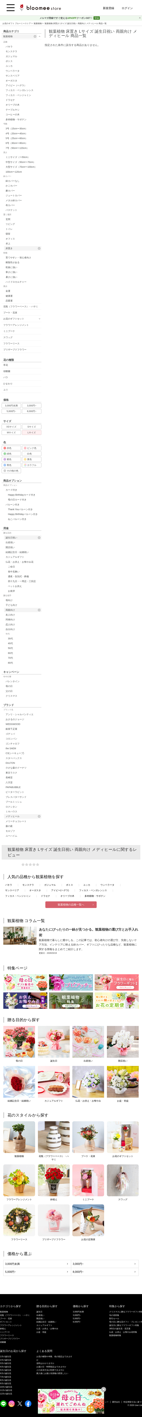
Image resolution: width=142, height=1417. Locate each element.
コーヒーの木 (13, 114)
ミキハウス (11, 811)
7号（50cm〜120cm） (17, 148)
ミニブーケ (9, 331)
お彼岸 (11, 591)
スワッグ (8, 337)
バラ (5, 377)
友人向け (10, 614)
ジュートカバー (14, 195)
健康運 (9, 296)
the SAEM (11, 748)
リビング (10, 224)
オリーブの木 (13, 104)
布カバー (10, 205)
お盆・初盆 (41, 1332)
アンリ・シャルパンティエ (19, 714)
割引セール (114, 1318)
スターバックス (14, 758)
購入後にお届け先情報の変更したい (52, 1373)
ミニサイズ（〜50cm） (18, 157)
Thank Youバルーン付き (20, 509)
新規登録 (108, 8)
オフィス (10, 238)
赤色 (7, 448)
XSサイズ (11, 426)
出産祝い (10, 542)
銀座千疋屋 (11, 729)
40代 (10, 643)
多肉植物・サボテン (16, 119)
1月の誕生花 (5, 1356)
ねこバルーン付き (17, 519)
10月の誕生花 (6, 1387)
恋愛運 (9, 300)
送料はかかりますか (45, 1363)
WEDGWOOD (13, 724)
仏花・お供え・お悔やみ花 (19, 562)
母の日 (9, 686)
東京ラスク (11, 772)
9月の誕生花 (5, 1383)
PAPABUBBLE (13, 787)
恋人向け (10, 624)
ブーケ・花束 (10, 312)
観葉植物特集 (115, 1335)
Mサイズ (11, 432)
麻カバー (10, 190)
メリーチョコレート (16, 821)
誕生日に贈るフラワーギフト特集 (124, 1325)
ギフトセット (6, 1322)
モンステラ (11, 51)
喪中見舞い (14, 571)
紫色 (7, 459)
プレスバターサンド (16, 797)
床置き (23, 248)
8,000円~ (31, 411)
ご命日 (11, 566)
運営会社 (116, 1402)
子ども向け (11, 605)
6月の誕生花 (5, 1373)
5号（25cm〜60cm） (16, 138)
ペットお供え (15, 586)
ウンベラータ (13, 71)
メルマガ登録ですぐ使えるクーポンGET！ (67, 18)
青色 (7, 465)
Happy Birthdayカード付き (21, 494)
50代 (10, 648)
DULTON (10, 763)
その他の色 (10, 470)
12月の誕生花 (6, 1394)
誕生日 (39, 1312)
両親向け (23, 610)
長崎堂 (9, 777)
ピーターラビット (15, 792)
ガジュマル (11, 56)
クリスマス (11, 696)
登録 (96, 18)
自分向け (10, 629)
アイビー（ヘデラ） (16, 85)
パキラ (9, 46)
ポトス (9, 61)
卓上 (8, 243)
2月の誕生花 (5, 1360)
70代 (10, 658)
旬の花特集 (114, 1315)
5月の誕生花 (5, 1370)
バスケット (11, 210)
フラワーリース (11, 343)
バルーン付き (13, 504)
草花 (5, 365)
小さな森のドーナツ (16, 767)
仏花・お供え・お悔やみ (47, 1328)
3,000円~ (31, 405)
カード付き (11, 490)
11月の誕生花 (6, 1390)
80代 (10, 662)
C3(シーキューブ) (15, 753)
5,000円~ (11, 411)
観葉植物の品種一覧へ (71, 904)
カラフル (30, 465)
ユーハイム (11, 835)
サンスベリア (13, 75)
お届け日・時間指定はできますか (51, 1367)
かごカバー (11, 185)
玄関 (8, 219)
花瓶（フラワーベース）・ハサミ (20, 306)
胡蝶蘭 (6, 371)
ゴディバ (10, 734)
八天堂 (9, 782)
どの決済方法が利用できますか (50, 1370)
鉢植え (3, 1328)
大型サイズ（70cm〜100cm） (21, 167)
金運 (8, 291)
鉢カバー (7, 176)
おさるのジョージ (15, 719)
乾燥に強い (11, 267)
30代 (10, 638)
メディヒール (23, 816)
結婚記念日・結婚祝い (17, 552)
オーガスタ (11, 80)
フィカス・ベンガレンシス (19, 90)
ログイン (127, 8)
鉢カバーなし (13, 181)
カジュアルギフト (15, 557)
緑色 (7, 453)
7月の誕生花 (5, 1377)
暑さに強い (11, 277)
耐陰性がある (13, 262)
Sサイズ (31, 426)
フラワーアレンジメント (16, 325)
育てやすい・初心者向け (18, 257)
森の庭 (9, 826)
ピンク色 (30, 448)
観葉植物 (38, 23)
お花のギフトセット (13, 318)
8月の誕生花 (5, 1380)
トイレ (9, 229)
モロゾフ (10, 831)
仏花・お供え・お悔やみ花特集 (123, 1332)
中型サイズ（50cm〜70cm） (20, 162)
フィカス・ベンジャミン (18, 95)
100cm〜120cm (14, 171)
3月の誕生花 (5, 1363)
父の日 (9, 691)
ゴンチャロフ (13, 743)
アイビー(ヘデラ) (60, 890)
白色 (28, 453)
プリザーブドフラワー (14, 349)
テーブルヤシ (13, 109)
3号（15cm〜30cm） (16, 128)
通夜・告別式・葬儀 (18, 576)
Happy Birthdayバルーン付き (23, 514)
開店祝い (10, 547)
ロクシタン (11, 806)
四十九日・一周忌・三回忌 (22, 581)
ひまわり (8, 383)
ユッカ (9, 66)
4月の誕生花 (5, 1367)
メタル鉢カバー (14, 200)
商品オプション (10, 485)
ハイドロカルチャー (16, 282)
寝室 (8, 233)
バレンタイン (13, 681)
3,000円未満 (11, 405)
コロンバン (11, 738)
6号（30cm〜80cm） (16, 143)
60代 (10, 653)
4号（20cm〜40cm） (16, 133)
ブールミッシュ (14, 801)
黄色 (28, 459)
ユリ (5, 389)
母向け (9, 600)
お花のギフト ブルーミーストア (16, 23)
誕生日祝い (23, 537)
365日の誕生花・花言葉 (119, 1328)
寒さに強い (11, 272)
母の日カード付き (17, 499)
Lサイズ (32, 432)
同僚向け (10, 619)
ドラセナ (10, 100)
